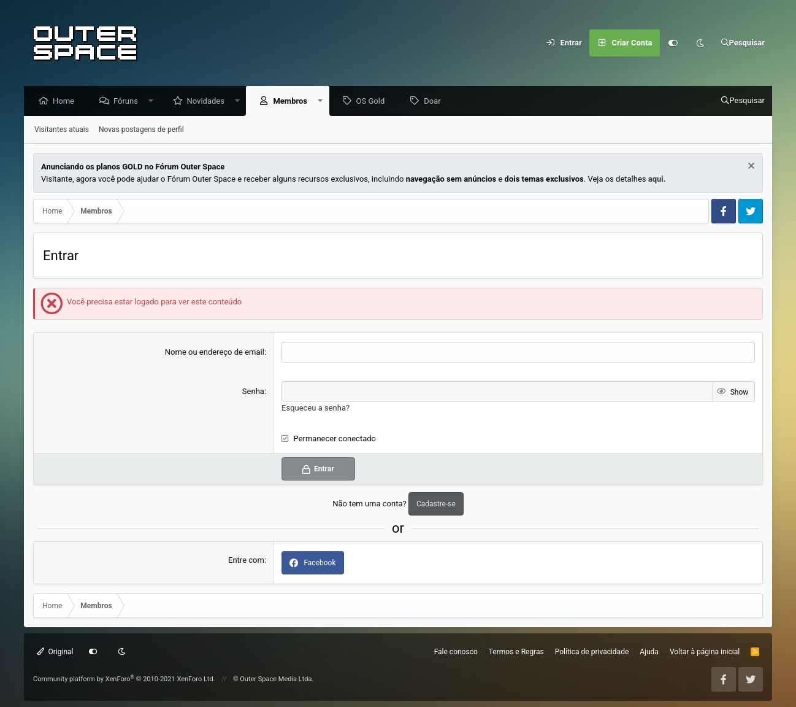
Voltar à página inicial (705, 651)
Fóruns (129, 101)
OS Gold (373, 101)
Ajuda (649, 651)
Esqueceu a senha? (315, 407)
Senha (253, 391)
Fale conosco (456, 651)
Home (66, 101)
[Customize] (673, 42)
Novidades (209, 101)
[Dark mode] (700, 42)
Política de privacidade (592, 651)
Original (55, 651)
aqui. (657, 179)
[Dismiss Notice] (749, 167)
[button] (154, 102)
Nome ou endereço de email (214, 352)
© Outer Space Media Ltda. (273, 679)
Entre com (246, 560)
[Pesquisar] (743, 42)
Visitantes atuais (61, 130)
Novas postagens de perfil (141, 130)
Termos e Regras (516, 651)
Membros (293, 101)
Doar (435, 101)
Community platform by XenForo (124, 679)
